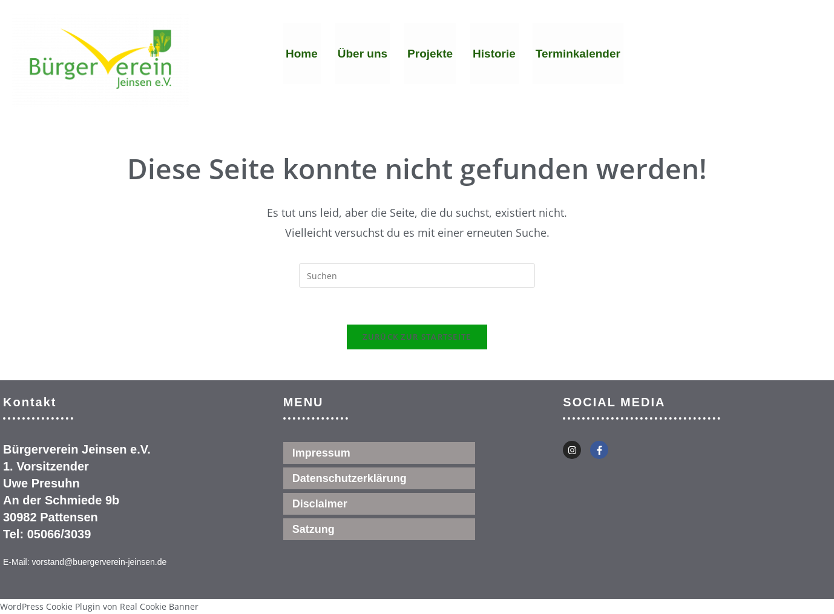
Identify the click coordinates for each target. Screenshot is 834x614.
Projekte (430, 53)
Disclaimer (319, 504)
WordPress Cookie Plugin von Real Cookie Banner (99, 606)
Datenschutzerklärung (349, 478)
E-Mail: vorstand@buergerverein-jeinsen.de (84, 562)
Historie (494, 53)
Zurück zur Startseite (417, 336)
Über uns (362, 53)
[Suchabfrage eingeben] (417, 275)
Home (302, 53)
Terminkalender (578, 53)
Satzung (313, 529)
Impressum (321, 453)
